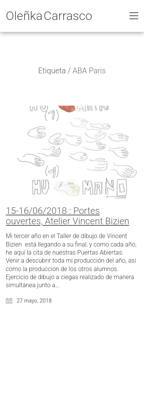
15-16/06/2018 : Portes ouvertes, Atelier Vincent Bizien (67, 216)
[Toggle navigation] (133, 15)
